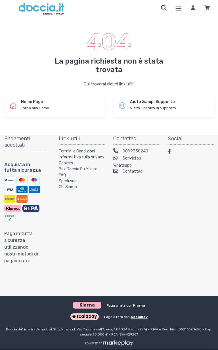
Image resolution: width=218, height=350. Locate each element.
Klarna (139, 305)
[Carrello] (207, 8)
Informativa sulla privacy (81, 157)
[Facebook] (172, 152)
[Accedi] (193, 8)
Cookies (66, 163)
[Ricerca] (164, 8)
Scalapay (139, 317)
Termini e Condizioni (77, 151)
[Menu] (178, 8)
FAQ (62, 175)
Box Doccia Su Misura (78, 169)
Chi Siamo (68, 187)
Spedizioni (68, 181)
